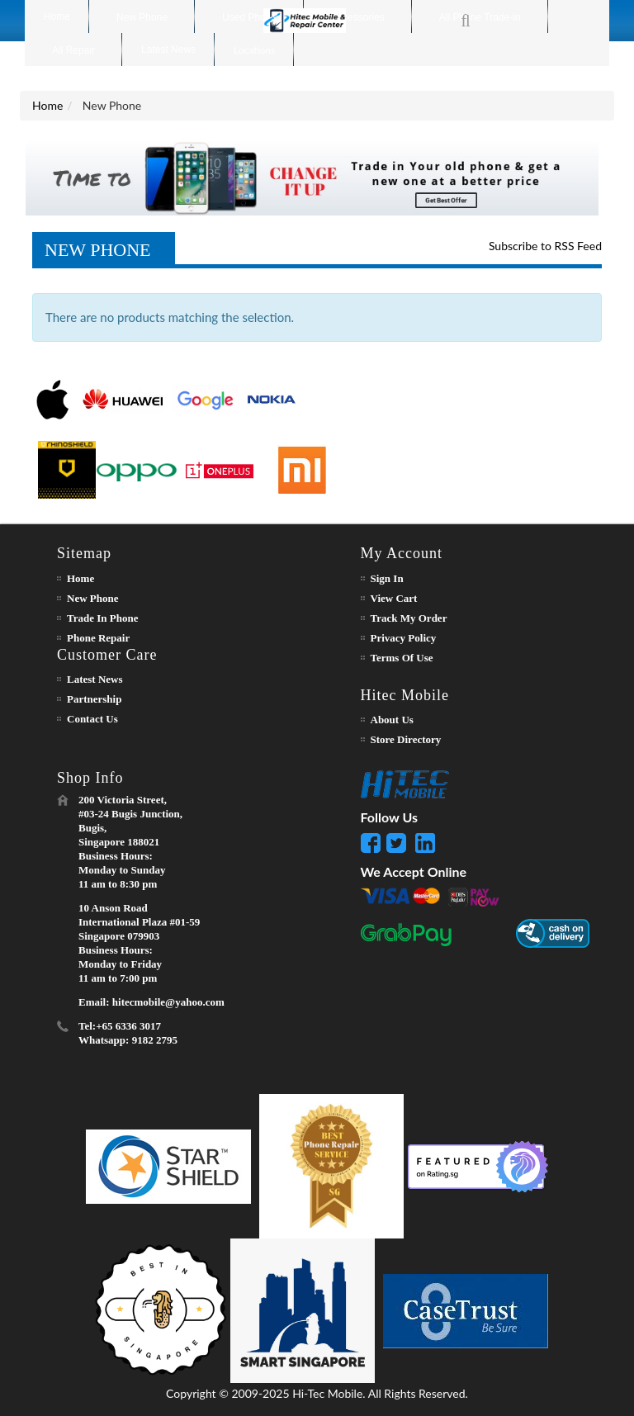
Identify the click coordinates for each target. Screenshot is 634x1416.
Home (47, 105)
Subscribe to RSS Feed (545, 246)
